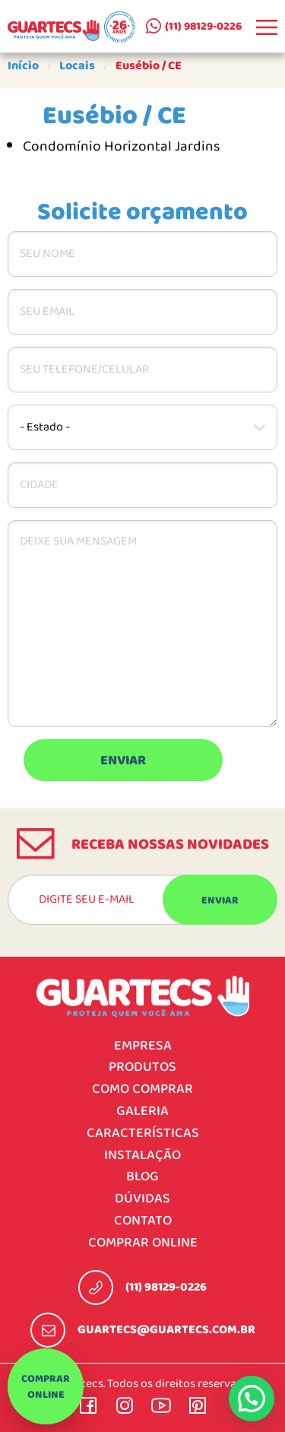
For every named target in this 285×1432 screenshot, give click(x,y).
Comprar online (45, 1387)
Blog (142, 1177)
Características (143, 1133)
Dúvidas (142, 1199)
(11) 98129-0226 (203, 26)
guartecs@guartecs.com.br (166, 1330)
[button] (251, 1398)
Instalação (142, 1156)
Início (23, 66)
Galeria (142, 1111)
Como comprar (142, 1089)
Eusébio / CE (149, 66)
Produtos (142, 1067)
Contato (143, 1221)
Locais (77, 66)
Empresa (143, 1046)
